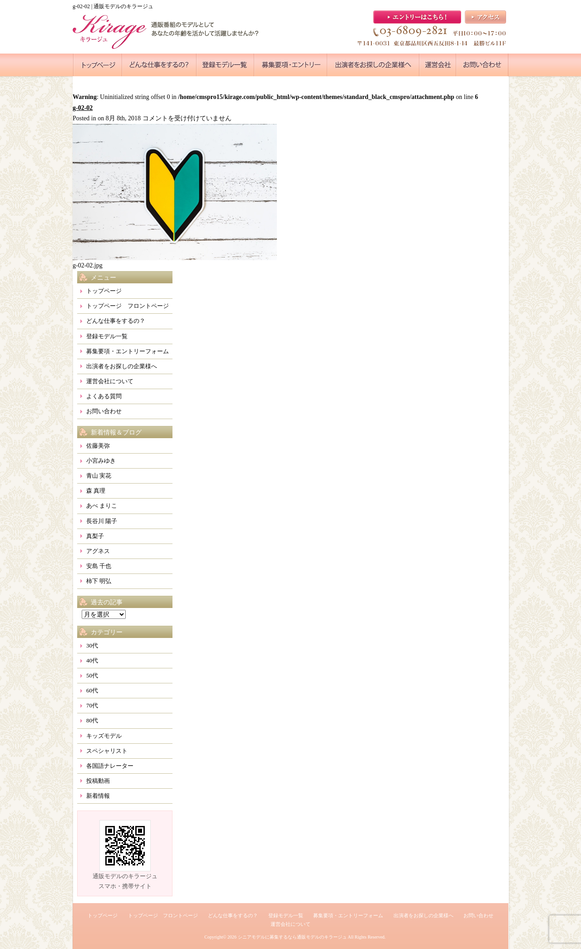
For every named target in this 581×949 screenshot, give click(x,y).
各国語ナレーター (109, 765)
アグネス (98, 551)
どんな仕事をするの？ (115, 320)
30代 (92, 645)
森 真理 (95, 490)
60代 (92, 690)
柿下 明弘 (98, 581)
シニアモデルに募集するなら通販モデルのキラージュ (292, 936)
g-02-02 (83, 107)
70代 (92, 705)
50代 (92, 675)
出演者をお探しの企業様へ (121, 366)
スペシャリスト (107, 750)
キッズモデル (104, 735)
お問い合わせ (104, 411)
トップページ (104, 290)
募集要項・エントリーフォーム (127, 351)
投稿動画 (98, 780)
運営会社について (109, 381)
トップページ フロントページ (127, 305)
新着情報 (98, 795)
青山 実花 (98, 475)
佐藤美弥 (98, 445)
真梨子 (95, 536)
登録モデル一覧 (107, 336)
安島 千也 (98, 566)
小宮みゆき (101, 460)
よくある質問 (104, 396)
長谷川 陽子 (101, 521)
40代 (92, 660)
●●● (98, 65)
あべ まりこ (101, 505)
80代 (92, 720)
